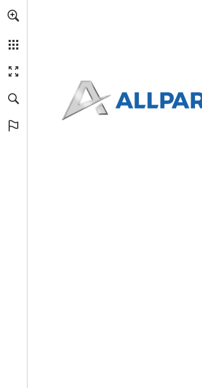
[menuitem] (13, 29)
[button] (13, 15)
